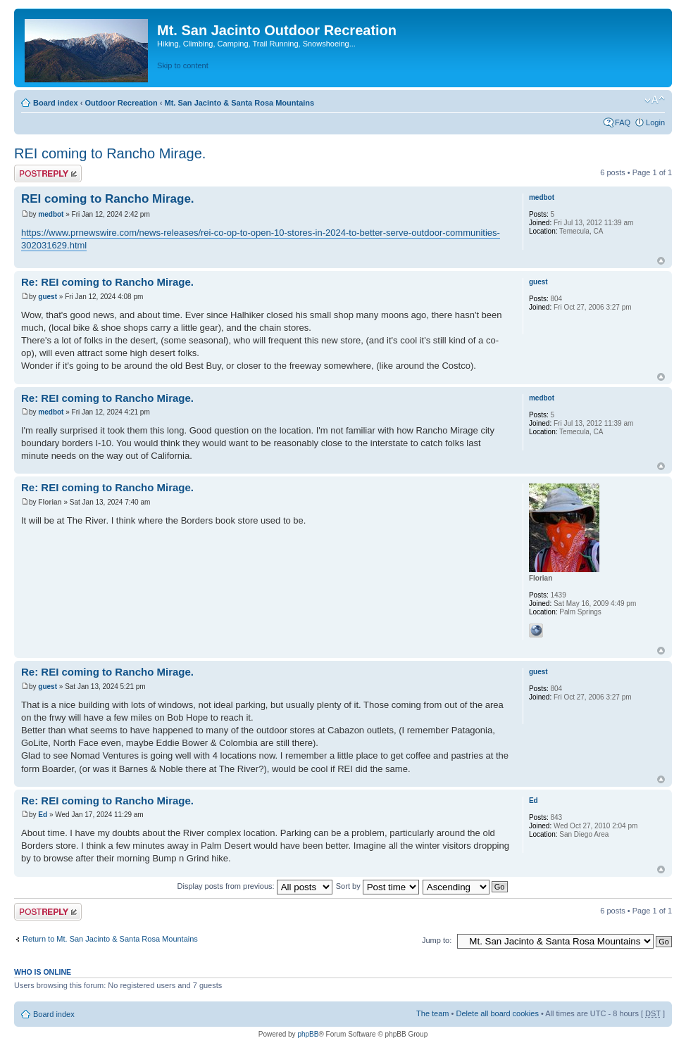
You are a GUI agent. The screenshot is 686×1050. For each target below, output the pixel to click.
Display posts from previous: (254, 886)
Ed (42, 814)
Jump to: (436, 940)
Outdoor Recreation (121, 103)
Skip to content (182, 65)
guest (47, 297)
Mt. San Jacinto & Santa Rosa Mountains (239, 103)
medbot (50, 214)
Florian (49, 502)
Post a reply (48, 173)
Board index (55, 103)
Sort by (377, 886)
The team (432, 1013)
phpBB (307, 1034)
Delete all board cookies (497, 1013)
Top (661, 261)
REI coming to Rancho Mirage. (110, 153)
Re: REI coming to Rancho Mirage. (107, 282)
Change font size (654, 100)
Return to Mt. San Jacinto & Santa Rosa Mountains (110, 939)
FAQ (622, 122)
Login (655, 122)
